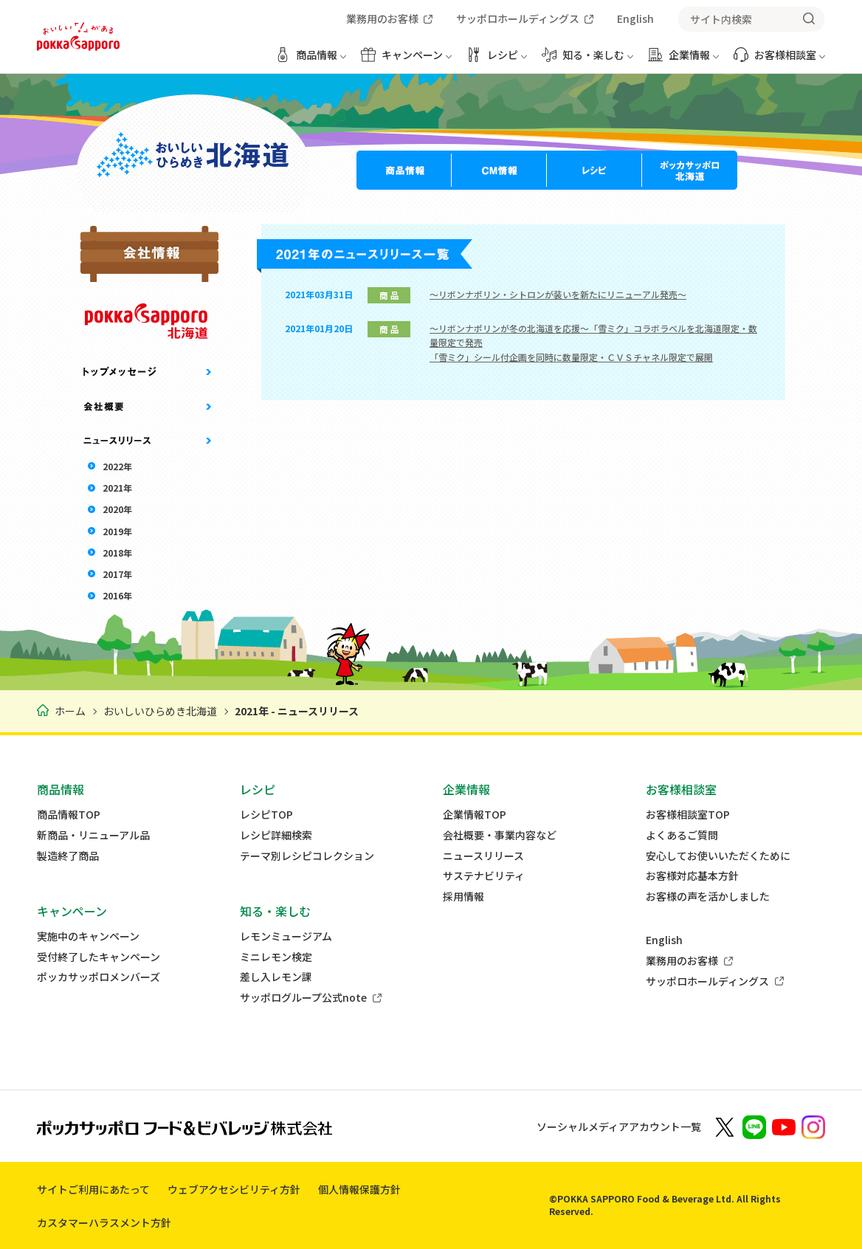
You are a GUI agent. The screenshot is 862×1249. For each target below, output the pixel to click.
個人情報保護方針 (359, 1189)
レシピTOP (266, 815)
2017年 (117, 574)
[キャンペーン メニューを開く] (406, 60)
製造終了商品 (68, 856)
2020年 (117, 509)
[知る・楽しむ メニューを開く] (587, 60)
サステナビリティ (484, 876)
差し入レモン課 (276, 977)
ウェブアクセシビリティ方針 (234, 1189)
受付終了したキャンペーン (98, 957)
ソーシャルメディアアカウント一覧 (619, 1126)
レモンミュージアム (286, 936)
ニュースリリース (483, 856)
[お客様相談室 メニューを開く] (779, 60)
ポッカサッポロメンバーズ (98, 977)
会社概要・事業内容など (499, 835)
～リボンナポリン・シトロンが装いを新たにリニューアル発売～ (558, 294)
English (664, 940)
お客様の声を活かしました (708, 897)
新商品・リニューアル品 (93, 835)
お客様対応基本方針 (692, 876)
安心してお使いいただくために (718, 856)
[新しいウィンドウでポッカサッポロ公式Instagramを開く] (813, 1126)
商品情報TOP (68, 815)
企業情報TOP (474, 815)
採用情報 (463, 897)
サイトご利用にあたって (93, 1189)
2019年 (117, 531)
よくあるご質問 (682, 835)
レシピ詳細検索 (276, 835)
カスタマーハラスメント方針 (104, 1222)
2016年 (117, 595)
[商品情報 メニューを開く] (310, 60)
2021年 (117, 487)
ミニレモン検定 (276, 957)
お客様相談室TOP (688, 815)
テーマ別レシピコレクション (307, 856)
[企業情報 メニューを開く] (683, 60)
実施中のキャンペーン (88, 936)
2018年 (117, 552)
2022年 (117, 466)
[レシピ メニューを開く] (496, 60)
